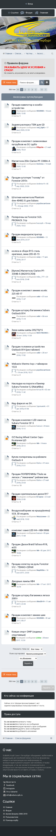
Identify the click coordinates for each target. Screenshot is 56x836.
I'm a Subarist (11, 792)
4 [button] (32, 90)
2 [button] (25, 90)
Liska (38, 638)
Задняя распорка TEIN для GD (28, 124)
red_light (40, 127)
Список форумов (23, 738)
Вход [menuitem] (30, 4)
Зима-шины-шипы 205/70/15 (27, 330)
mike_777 (40, 277)
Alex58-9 (40, 601)
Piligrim (39, 147)
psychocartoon (43, 203)
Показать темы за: (28, 649)
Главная (44, 12)
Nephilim (40, 570)
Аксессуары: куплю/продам (28, 97)
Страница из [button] (17, 89)
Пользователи (12, 817)
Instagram (10, 788)
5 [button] (35, 90)
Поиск (41, 82)
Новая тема (10, 82)
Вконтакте (11, 782)
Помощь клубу (12, 820)
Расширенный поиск (46, 82)
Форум (9, 810)
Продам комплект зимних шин (28, 615)
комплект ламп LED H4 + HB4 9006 (30, 530)
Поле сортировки (27, 654)
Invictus (40, 164)
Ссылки (14, 12)
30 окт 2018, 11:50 (24, 335)
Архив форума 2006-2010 (16, 814)
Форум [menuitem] (29, 12)
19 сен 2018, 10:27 (25, 372)
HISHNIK (40, 111)
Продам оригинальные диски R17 (30, 494)
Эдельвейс (41, 406)
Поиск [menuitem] (52, 53)
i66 (37, 443)
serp (38, 257)
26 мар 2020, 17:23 (25, 206)
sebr (38, 296)
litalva (38, 463)
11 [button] (42, 90)
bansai (39, 426)
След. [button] (45, 89)
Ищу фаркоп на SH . (22, 403)
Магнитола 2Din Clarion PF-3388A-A (31, 161)
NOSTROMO (42, 333)
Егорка (39, 497)
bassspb (39, 223)
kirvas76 (39, 390)
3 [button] (28, 90)
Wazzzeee (41, 516)
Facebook (10, 785)
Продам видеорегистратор (27, 234)
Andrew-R (40, 184)
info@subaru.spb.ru (14, 795)
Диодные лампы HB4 (23, 581)
